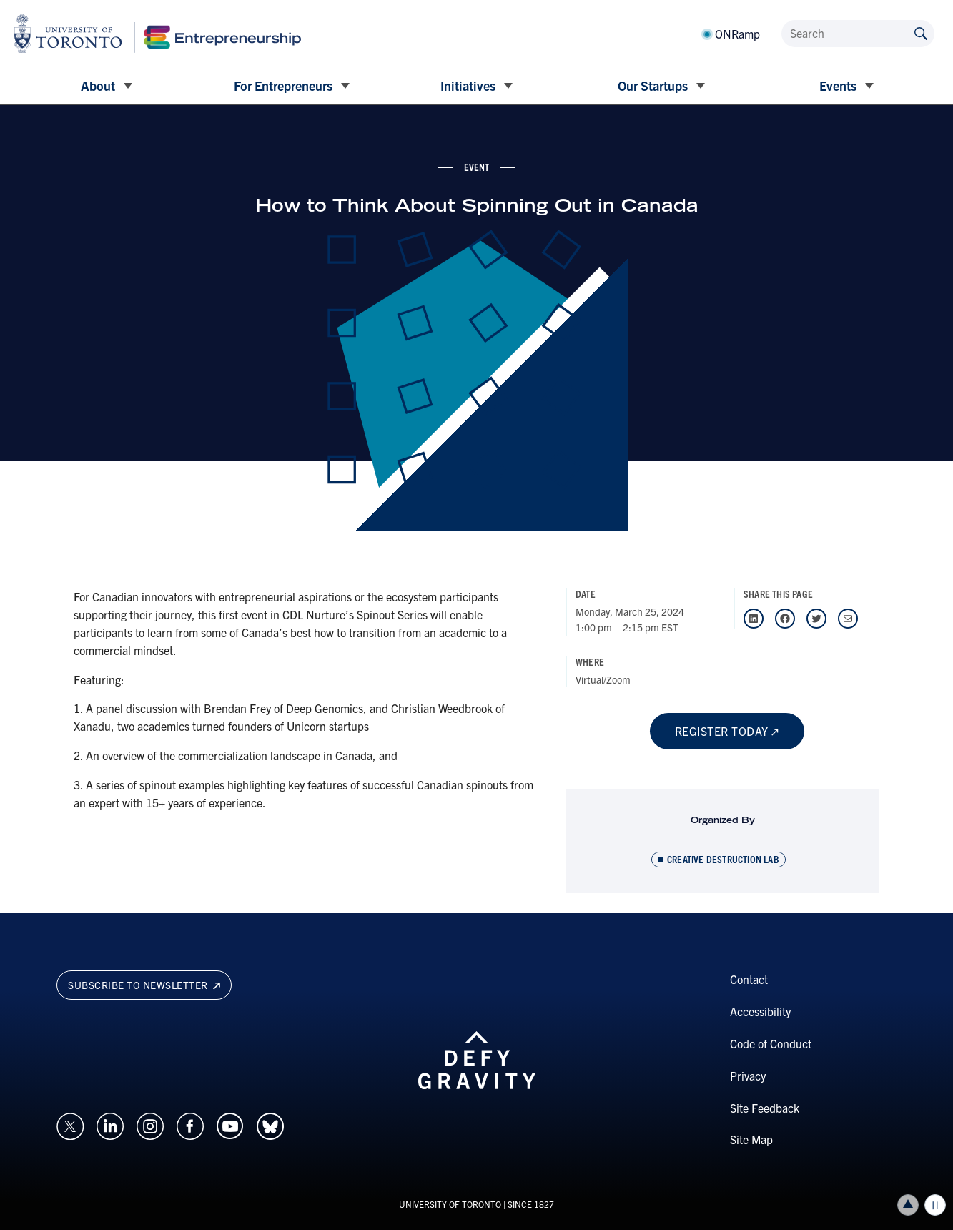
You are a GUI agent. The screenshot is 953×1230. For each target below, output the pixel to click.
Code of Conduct (770, 1043)
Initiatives (467, 85)
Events (837, 85)
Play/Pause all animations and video (935, 1205)
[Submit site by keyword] (920, 32)
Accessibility (760, 1011)
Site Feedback (764, 1108)
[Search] (857, 33)
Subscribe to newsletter (144, 984)
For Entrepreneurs (283, 85)
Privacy (748, 1075)
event (477, 166)
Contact (749, 979)
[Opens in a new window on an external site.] (70, 1124)
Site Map (751, 1139)
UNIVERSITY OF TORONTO (450, 1204)
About (98, 85)
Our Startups (653, 85)
